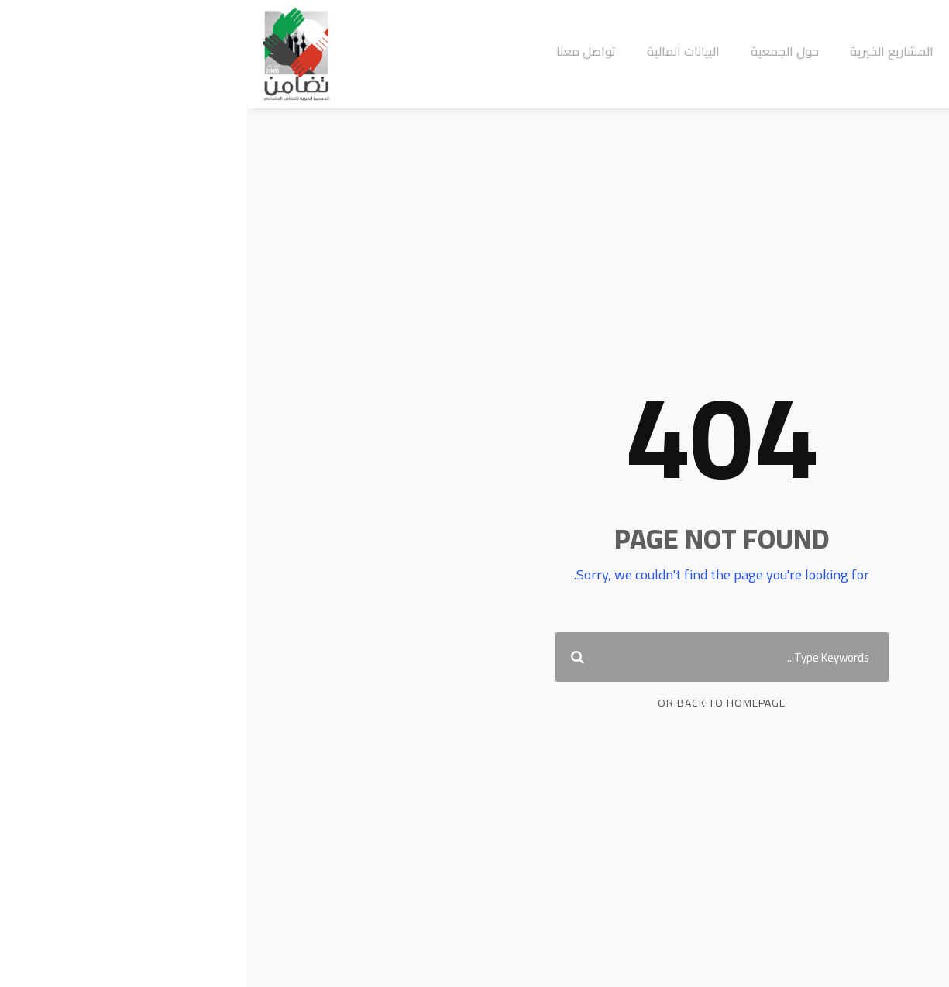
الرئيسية (737, 52)
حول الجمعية (538, 52)
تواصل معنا (339, 52)
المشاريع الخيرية (644, 52)
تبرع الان (895, 50)
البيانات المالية (436, 52)
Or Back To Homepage (474, 703)
